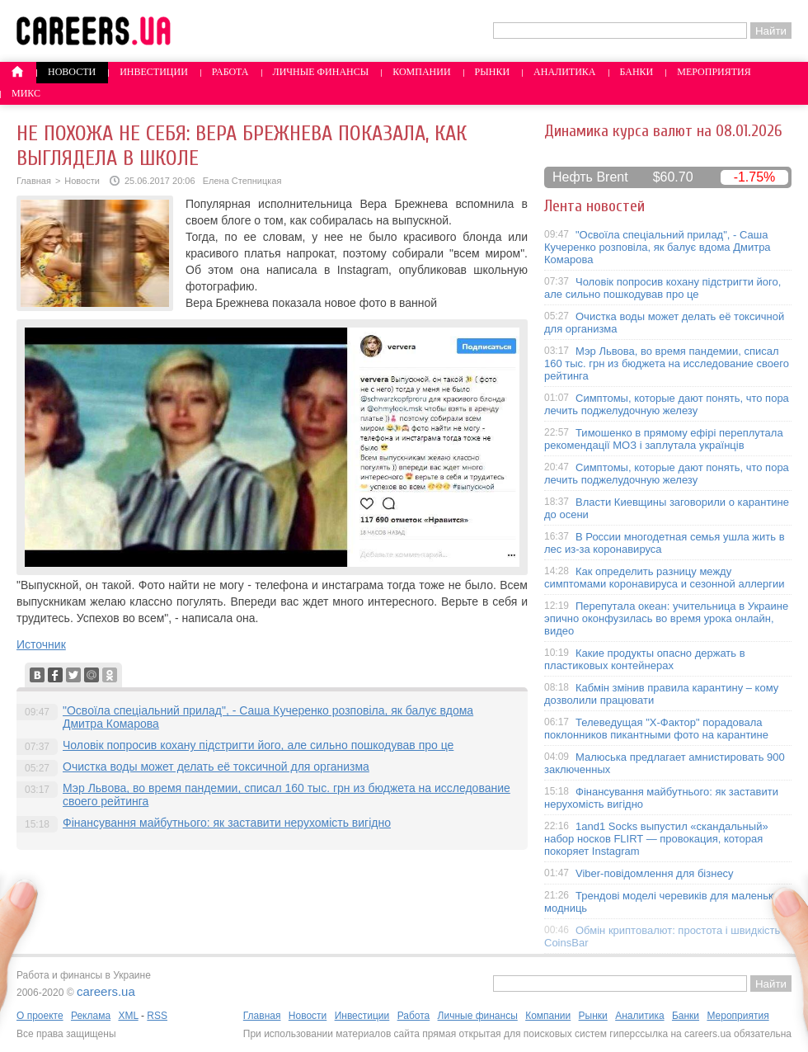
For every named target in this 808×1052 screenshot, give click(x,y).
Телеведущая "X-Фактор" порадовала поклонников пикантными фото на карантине (656, 728)
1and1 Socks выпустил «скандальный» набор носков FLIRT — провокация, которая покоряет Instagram (656, 838)
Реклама (90, 1015)
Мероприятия (714, 72)
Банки (637, 72)
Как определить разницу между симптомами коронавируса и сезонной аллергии (664, 577)
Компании (421, 72)
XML (128, 1015)
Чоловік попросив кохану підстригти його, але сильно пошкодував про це (258, 745)
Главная (33, 181)
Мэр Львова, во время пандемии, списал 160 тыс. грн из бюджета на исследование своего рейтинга (666, 363)
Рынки (492, 72)
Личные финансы (321, 72)
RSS (157, 1015)
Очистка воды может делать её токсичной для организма (216, 766)
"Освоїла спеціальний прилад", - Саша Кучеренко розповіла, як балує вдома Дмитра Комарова (657, 247)
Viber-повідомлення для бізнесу (654, 873)
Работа (230, 72)
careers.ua (106, 991)
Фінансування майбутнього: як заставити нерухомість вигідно (227, 822)
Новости (72, 72)
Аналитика (564, 72)
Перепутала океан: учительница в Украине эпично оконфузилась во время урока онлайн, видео (666, 618)
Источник (41, 644)
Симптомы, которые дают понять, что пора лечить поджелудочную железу (666, 404)
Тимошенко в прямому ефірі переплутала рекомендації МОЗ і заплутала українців (663, 439)
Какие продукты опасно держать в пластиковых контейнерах (644, 659)
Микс (26, 93)
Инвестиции (154, 72)
